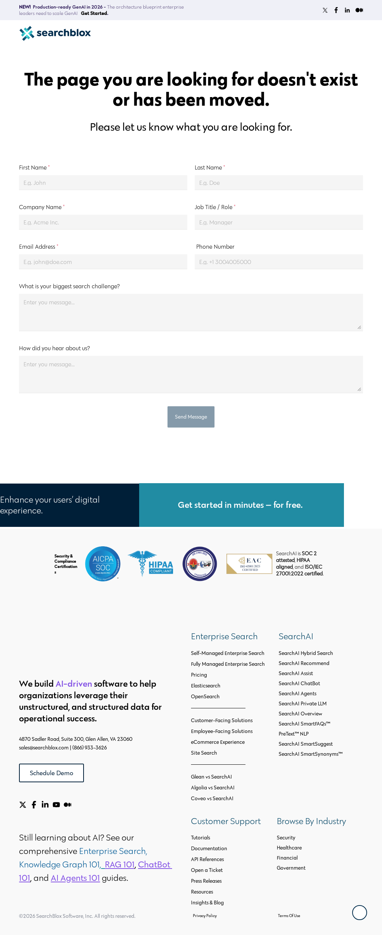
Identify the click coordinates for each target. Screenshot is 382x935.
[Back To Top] (359, 912)
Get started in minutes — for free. (241, 504)
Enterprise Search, (114, 850)
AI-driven (74, 683)
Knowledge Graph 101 (59, 864)
